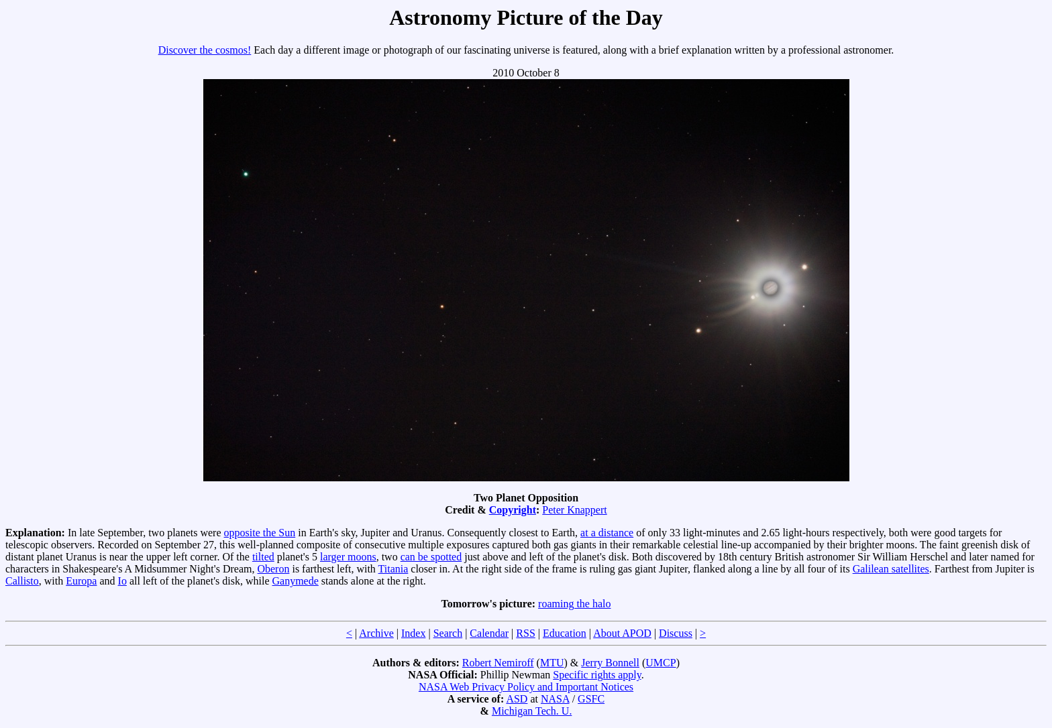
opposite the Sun (260, 532)
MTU (552, 662)
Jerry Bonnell (610, 662)
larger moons (348, 556)
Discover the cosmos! (205, 50)
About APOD (622, 633)
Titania (393, 568)
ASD (516, 699)
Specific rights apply (597, 674)
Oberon (273, 568)
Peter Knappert (574, 509)
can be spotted (431, 556)
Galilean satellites (891, 568)
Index (413, 633)
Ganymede (295, 581)
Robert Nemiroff (498, 662)
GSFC (591, 699)
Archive (376, 633)
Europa (81, 581)
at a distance (606, 532)
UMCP (660, 662)
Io (122, 581)
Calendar (489, 633)
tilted (263, 556)
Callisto (22, 581)
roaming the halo (574, 603)
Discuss (675, 633)
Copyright (512, 509)
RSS (525, 633)
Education (564, 633)
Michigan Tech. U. (532, 711)
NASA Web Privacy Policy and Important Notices (526, 686)
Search (448, 633)
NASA (555, 699)
